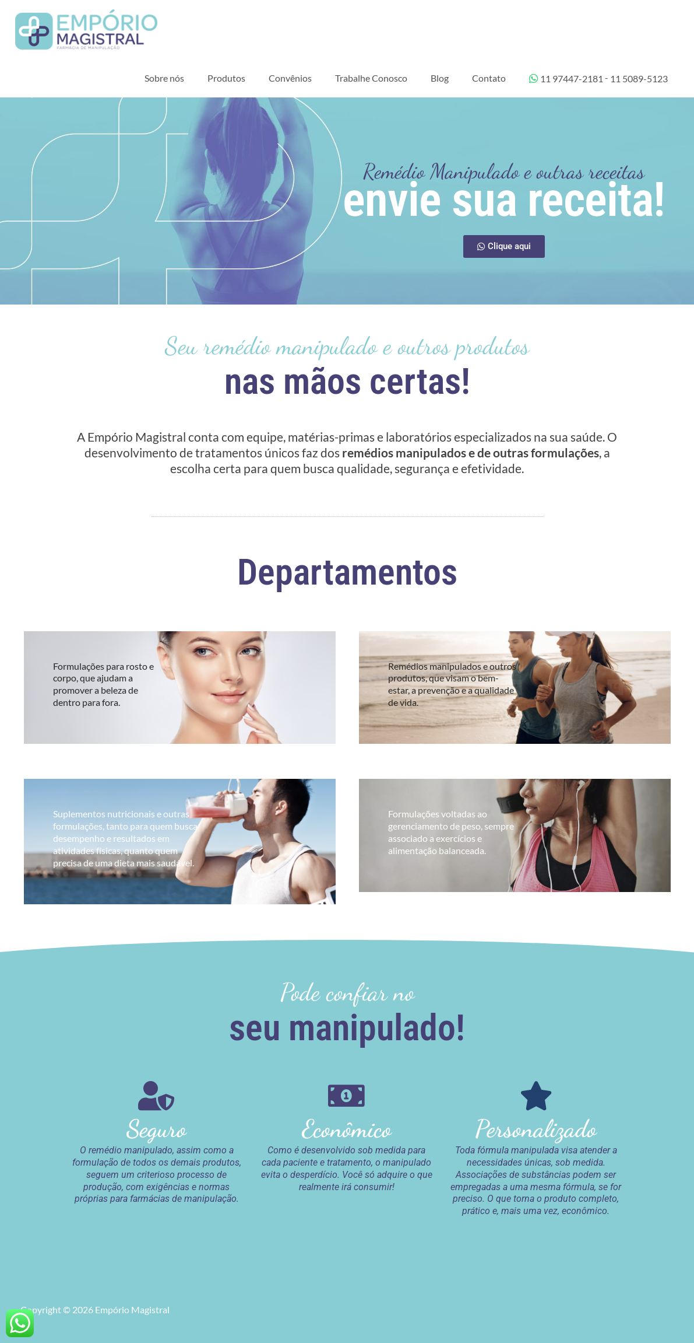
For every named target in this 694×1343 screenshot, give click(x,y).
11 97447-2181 (566, 81)
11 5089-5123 (639, 81)
